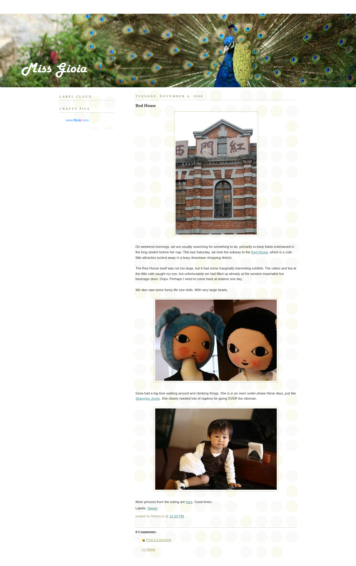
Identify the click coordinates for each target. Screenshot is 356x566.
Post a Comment (158, 540)
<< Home (148, 549)
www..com (77, 120)
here (189, 502)
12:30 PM (176, 516)
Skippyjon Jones (147, 398)
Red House (259, 252)
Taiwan (152, 508)
